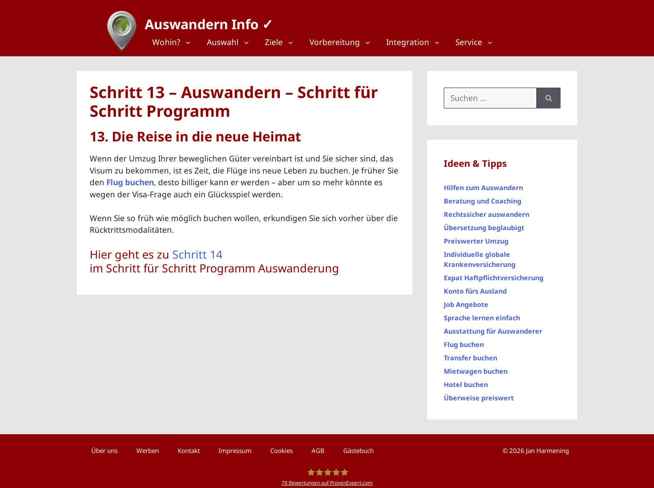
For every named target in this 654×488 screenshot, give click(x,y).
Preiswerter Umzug (476, 237)
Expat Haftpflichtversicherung (493, 274)
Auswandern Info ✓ (205, 21)
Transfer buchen (470, 354)
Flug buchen (464, 340)
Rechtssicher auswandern (486, 210)
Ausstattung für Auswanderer (493, 327)
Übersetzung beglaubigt (484, 224)
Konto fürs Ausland (475, 287)
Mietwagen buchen (476, 367)
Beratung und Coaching (482, 197)
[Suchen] (549, 94)
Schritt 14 (197, 250)
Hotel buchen (466, 380)
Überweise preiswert (479, 394)
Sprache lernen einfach (482, 314)
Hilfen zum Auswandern (483, 184)
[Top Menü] (176, 42)
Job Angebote (466, 300)
